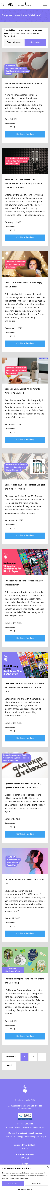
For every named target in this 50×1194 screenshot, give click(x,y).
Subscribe (35, 42)
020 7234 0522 (11, 1137)
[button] (45, 4)
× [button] (48, 1167)
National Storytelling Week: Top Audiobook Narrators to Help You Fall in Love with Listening (23, 183)
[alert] (25, 1179)
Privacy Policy (10, 36)
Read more (24, 1179)
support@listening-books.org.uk (32, 1137)
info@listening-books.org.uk (32, 1127)
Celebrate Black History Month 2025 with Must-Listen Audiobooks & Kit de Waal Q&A (24, 687)
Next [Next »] (9, 1065)
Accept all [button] (12, 1183)
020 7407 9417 (12, 1127)
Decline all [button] (36, 1183)
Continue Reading (25, 134)
